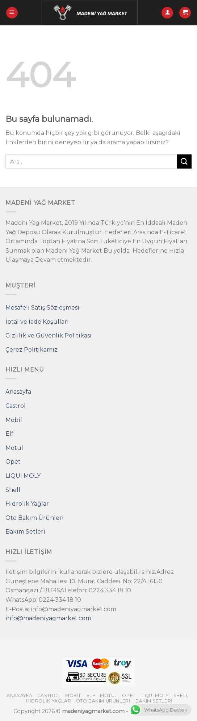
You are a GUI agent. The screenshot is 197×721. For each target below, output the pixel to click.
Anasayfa (18, 391)
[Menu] (12, 13)
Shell (12, 489)
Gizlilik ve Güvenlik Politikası (48, 335)
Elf (9, 433)
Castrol (15, 405)
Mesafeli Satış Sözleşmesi (42, 307)
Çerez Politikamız (31, 349)
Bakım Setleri (25, 531)
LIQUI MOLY (23, 475)
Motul (14, 447)
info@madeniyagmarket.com (48, 618)
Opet (13, 461)
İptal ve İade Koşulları (37, 321)
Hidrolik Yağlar (27, 503)
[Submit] (184, 161)
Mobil (13, 420)
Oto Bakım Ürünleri (34, 517)
